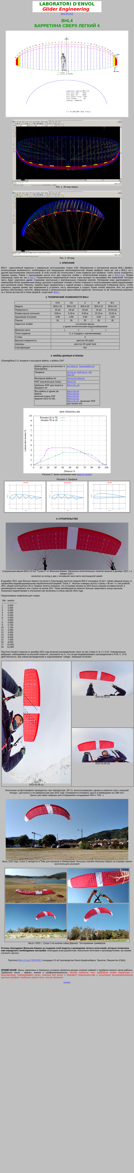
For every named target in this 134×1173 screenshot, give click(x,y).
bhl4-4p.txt (82, 372)
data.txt (80, 474)
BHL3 (32, 277)
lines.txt (81, 378)
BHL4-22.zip (73, 399)
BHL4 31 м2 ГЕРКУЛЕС (30, 960)
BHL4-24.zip (73, 401)
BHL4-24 (71, 382)
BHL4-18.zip (73, 394)
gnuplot (88, 474)
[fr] (67, 13)
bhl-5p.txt (71, 372)
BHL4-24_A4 (73, 385)
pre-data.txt (72, 366)
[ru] (71, 13)
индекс (66, 982)
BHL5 (56, 292)
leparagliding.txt (87, 366)
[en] (63, 13)
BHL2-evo (119, 275)
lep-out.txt (72, 378)
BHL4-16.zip (73, 391)
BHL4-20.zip (73, 396)
